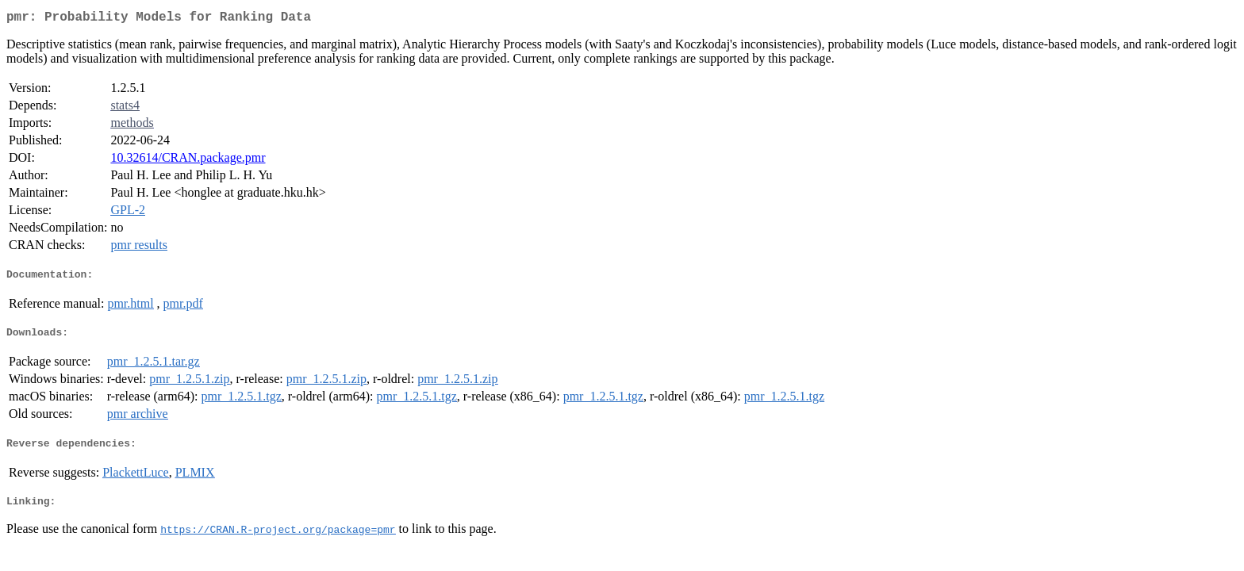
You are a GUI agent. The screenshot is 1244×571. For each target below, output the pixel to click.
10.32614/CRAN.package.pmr (187, 160)
